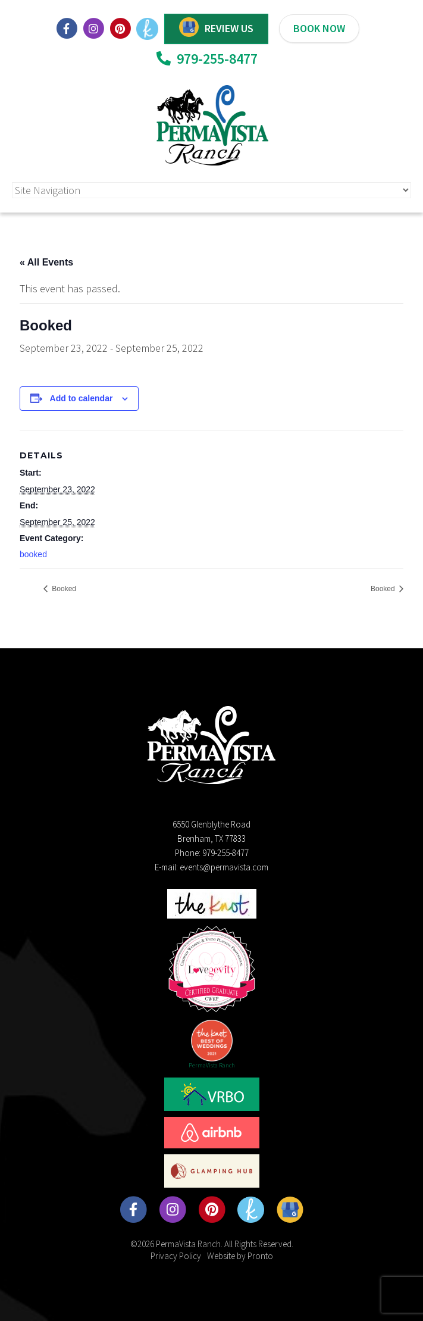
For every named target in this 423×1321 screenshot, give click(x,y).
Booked (63, 589)
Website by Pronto (240, 1255)
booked (33, 554)
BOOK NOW (319, 28)
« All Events (46, 262)
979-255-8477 (207, 58)
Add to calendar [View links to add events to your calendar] (81, 398)
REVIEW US (229, 28)
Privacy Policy (176, 1255)
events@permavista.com (224, 867)
